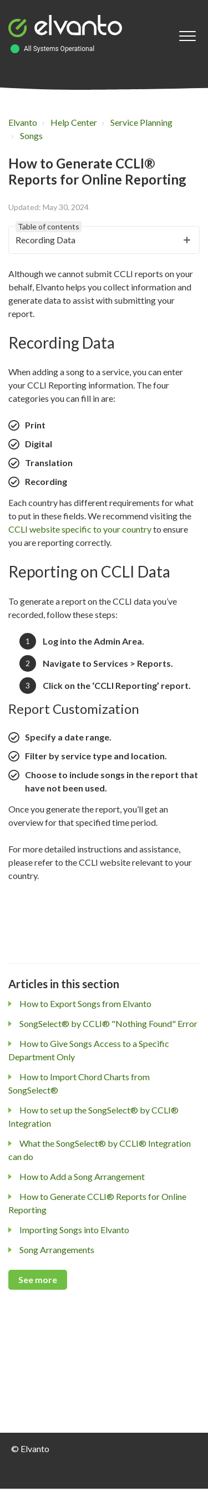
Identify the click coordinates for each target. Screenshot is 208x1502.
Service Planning (141, 122)
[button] (187, 36)
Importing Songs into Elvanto (74, 1229)
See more (37, 1279)
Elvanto (22, 122)
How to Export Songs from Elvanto (85, 1003)
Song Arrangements (56, 1249)
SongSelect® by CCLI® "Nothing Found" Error (108, 1023)
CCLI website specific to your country (79, 529)
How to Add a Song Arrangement (82, 1176)
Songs (31, 135)
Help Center (73, 122)
